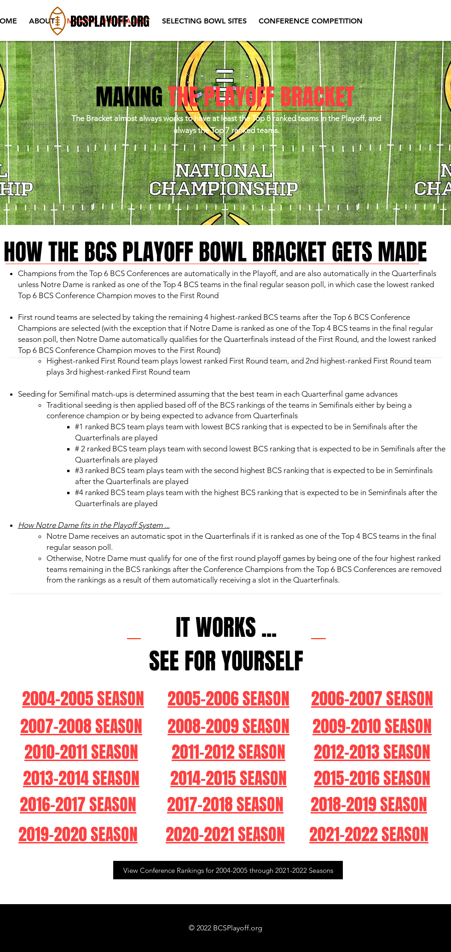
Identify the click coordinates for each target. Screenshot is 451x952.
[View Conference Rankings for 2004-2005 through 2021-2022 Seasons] (228, 870)
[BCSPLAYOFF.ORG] (111, 21)
